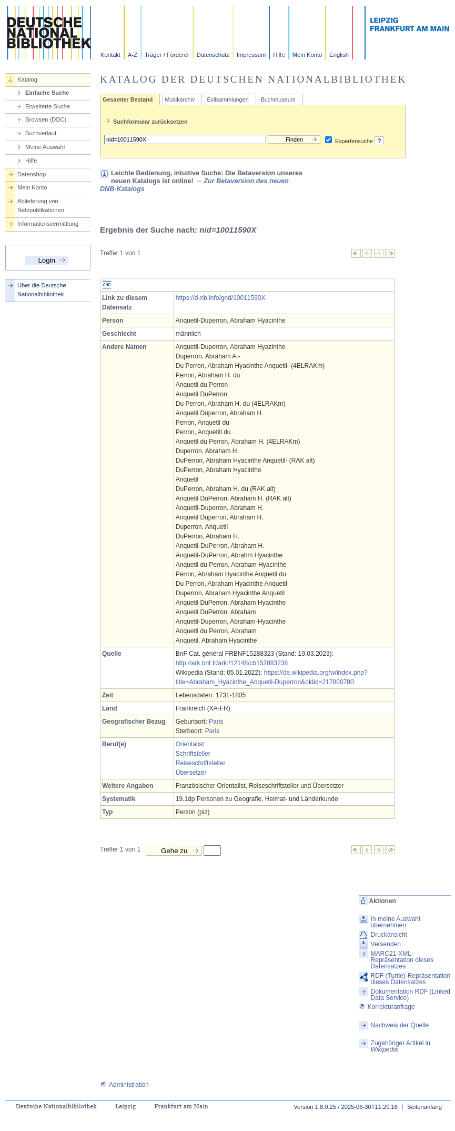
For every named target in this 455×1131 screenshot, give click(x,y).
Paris (216, 721)
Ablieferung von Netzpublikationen (40, 205)
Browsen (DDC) (45, 119)
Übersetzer (191, 772)
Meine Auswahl (45, 147)
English (339, 55)
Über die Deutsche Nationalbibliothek (41, 289)
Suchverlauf (40, 133)
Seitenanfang (424, 1107)
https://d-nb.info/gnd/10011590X (221, 298)
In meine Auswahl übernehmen (395, 922)
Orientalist (190, 744)
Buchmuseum (278, 99)
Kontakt (110, 55)
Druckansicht (389, 934)
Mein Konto (307, 55)
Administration (124, 1084)
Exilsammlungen (227, 99)
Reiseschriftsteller (201, 763)
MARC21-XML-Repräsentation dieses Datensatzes (402, 960)
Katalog (27, 79)
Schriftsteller (193, 753)
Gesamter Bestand (128, 99)
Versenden (386, 944)
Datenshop (31, 174)
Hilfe (279, 55)
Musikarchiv (180, 99)
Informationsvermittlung (47, 224)
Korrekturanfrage (387, 1006)
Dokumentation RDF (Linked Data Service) (410, 995)
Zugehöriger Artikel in (400, 1046)
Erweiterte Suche (47, 106)
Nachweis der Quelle (400, 1025)
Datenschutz (213, 55)
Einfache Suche (47, 92)
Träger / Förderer (167, 55)
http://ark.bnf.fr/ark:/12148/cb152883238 (232, 663)
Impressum (251, 55)
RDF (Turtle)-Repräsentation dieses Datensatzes (411, 979)
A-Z (132, 55)
